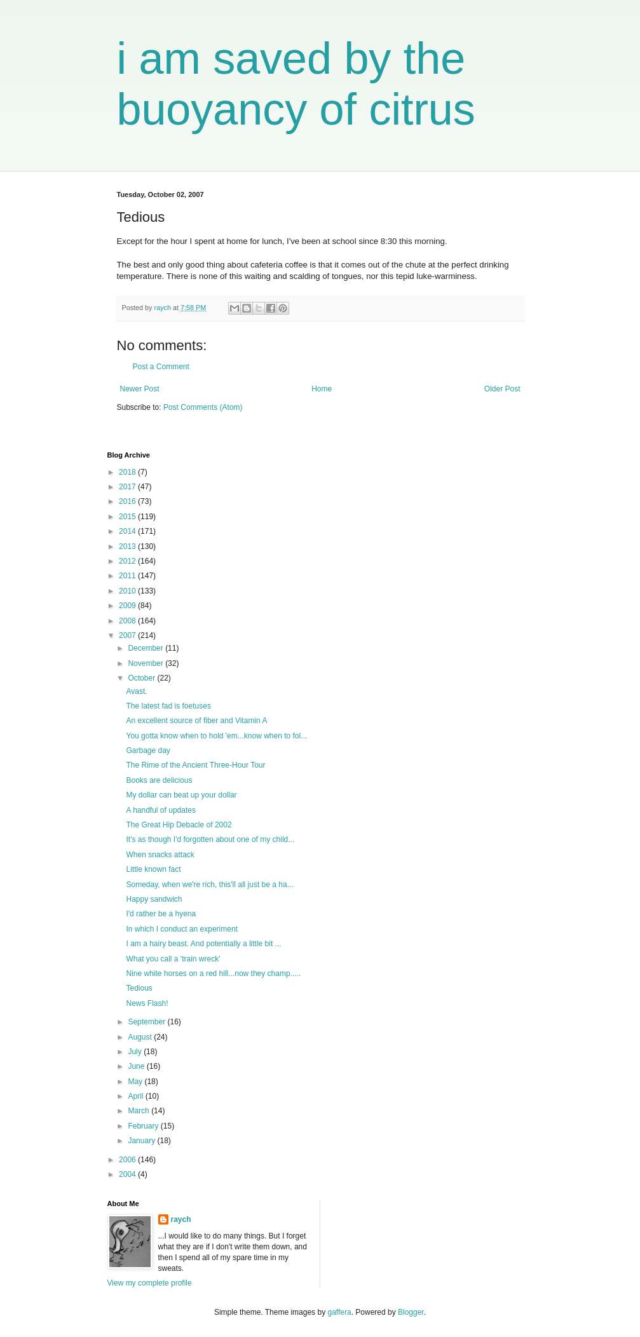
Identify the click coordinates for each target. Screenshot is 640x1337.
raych (181, 1219)
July (136, 1051)
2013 (128, 546)
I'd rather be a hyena (161, 913)
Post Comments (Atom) (203, 407)
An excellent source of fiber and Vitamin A (196, 720)
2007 (128, 635)
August (141, 1037)
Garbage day (148, 750)
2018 (128, 472)
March (139, 1110)
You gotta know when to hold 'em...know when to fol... (216, 735)
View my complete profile (149, 1283)
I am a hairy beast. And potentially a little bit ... (203, 943)
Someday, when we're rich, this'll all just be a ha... (209, 884)
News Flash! (147, 1003)
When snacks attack (160, 854)
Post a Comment (161, 366)
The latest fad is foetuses (168, 706)
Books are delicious (159, 780)
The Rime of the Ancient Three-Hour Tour (195, 765)
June (137, 1066)
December (146, 648)
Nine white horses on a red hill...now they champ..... (213, 973)
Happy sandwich (154, 899)
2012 (128, 561)
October (142, 678)
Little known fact (153, 869)
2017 (128, 486)
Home (321, 388)
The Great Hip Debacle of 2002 (178, 824)
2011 (128, 575)
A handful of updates (160, 810)
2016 (128, 501)
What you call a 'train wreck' (173, 958)
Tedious (139, 988)
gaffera (339, 1312)
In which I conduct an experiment (181, 929)
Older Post (502, 388)
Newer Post (140, 388)
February (144, 1126)
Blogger (411, 1312)
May (136, 1081)
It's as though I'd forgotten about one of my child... (210, 839)
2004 (128, 1174)
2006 (128, 1159)
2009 (128, 605)
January (142, 1140)
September (147, 1021)
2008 (128, 620)
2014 (128, 531)
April (136, 1096)
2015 (128, 516)
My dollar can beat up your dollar (181, 795)
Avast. (136, 691)
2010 (128, 591)
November (146, 663)
